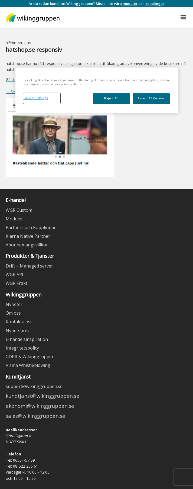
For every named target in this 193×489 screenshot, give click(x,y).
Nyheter (14, 304)
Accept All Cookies (151, 98)
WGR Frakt (16, 283)
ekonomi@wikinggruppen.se (40, 405)
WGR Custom (19, 210)
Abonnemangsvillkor (27, 245)
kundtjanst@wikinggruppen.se (42, 395)
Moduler (14, 219)
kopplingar (154, 3)
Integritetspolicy (22, 348)
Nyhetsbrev (18, 331)
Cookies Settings (36, 98)
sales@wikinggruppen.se (35, 415)
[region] (96, 90)
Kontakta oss (19, 322)
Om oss (13, 313)
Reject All (111, 98)
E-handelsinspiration (27, 339)
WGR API (14, 275)
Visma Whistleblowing (28, 365)
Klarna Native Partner (28, 236)
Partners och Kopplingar (31, 227)
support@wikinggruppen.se (34, 386)
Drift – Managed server (29, 266)
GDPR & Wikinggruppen (30, 357)
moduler (130, 3)
